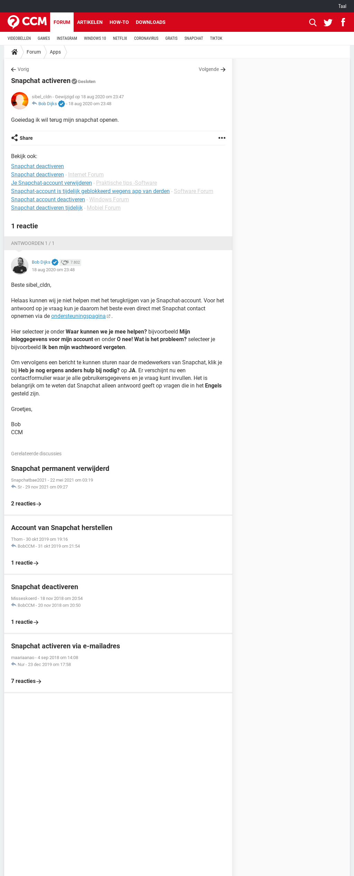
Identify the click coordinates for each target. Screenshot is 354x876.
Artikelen (90, 22)
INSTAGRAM (67, 38)
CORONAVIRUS (146, 38)
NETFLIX (120, 38)
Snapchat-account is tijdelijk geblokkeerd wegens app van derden (90, 191)
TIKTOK (216, 38)
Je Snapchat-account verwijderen (51, 183)
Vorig (23, 69)
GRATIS (171, 38)
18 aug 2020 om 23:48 (89, 103)
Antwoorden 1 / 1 (33, 243)
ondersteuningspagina (78, 316)
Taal (342, 6)
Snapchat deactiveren (37, 174)
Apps (55, 52)
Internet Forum (86, 174)
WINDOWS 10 (95, 38)
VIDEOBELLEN (19, 38)
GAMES (44, 38)
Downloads (151, 22)
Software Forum (193, 191)
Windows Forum (109, 199)
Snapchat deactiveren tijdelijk (47, 207)
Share (26, 138)
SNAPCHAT (193, 38)
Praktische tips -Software (126, 183)
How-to (119, 22)
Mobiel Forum (104, 207)
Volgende (209, 69)
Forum (62, 22)
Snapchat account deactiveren (48, 199)
